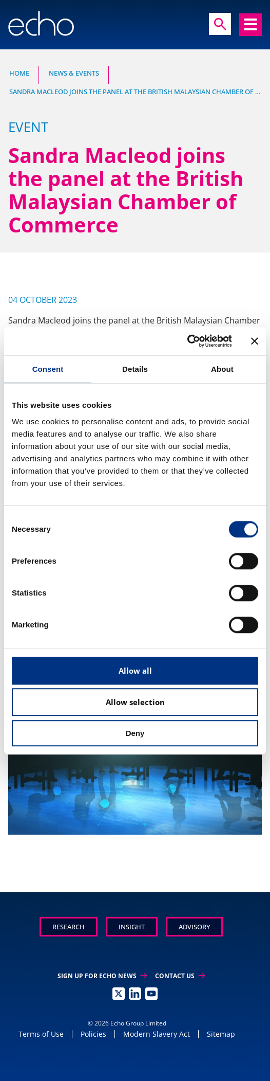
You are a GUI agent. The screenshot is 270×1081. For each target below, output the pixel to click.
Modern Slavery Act (156, 1034)
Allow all (135, 670)
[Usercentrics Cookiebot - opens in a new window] (187, 341)
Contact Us (180, 975)
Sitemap (221, 1034)
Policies (93, 1034)
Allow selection (135, 702)
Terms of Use (41, 1034)
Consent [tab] (48, 369)
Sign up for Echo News (102, 975)
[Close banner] (254, 341)
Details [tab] (135, 369)
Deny (135, 733)
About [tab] (222, 369)
